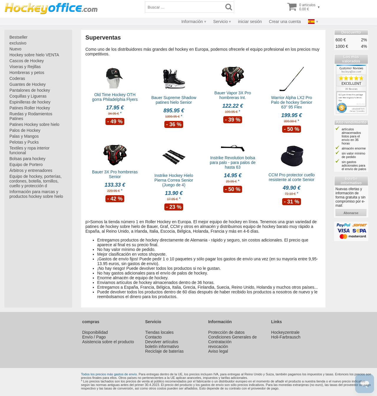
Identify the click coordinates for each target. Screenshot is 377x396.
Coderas (17, 78)
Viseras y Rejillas (25, 66)
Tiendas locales (159, 332)
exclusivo (18, 43)
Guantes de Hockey (27, 84)
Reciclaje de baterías (164, 351)
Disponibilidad (95, 332)
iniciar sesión (250, 21)
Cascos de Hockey (26, 60)
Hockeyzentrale (285, 332)
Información (192, 21)
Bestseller (18, 37)
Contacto (153, 337)
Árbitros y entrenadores (30, 170)
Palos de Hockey (24, 130)
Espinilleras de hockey (29, 102)
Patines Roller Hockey (29, 108)
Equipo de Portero (26, 164)
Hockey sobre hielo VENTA (34, 54)
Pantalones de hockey (29, 90)
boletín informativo (162, 346)
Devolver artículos (161, 341)
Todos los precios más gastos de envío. (109, 374)
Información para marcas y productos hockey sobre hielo (36, 194)
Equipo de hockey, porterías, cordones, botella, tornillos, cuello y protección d (35, 181)
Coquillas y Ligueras (28, 96)
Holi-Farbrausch (286, 337)
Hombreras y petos (26, 72)
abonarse (350, 213)
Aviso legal (218, 351)
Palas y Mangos (24, 136)
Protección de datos (226, 332)
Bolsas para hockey (27, 158)
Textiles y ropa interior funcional (29, 150)
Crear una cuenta (285, 21)
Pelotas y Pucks (24, 142)
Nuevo (15, 49)
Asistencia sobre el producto (108, 341)
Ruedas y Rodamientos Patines (30, 116)
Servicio (220, 21)
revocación (218, 346)
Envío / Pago (94, 337)
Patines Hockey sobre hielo (34, 124)
